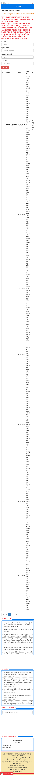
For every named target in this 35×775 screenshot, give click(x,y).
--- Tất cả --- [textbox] (5, 57)
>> (16, 614)
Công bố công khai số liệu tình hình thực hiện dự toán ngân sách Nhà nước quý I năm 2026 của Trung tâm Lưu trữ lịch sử (18, 624)
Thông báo (6, 618)
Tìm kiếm (5, 67)
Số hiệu (3, 41)
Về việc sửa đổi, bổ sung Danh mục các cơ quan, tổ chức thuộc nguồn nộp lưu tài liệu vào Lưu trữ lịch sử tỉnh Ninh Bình (18, 704)
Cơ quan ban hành (6, 54)
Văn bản (4, 669)
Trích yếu (4, 60)
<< (3, 614)
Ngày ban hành (5, 48)
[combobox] (17, 57)
